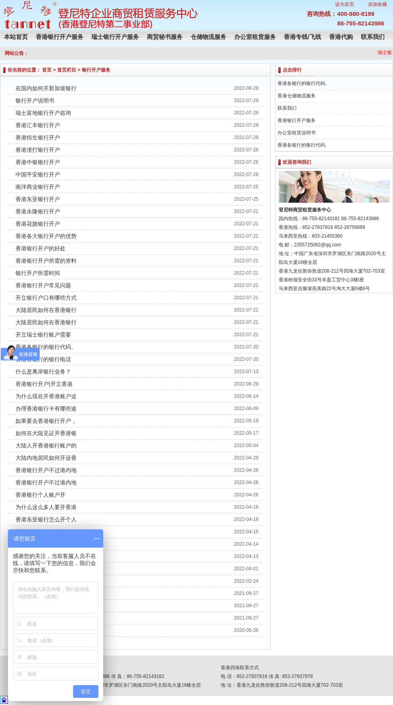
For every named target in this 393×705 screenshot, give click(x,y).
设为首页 (344, 4)
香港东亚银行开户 (37, 199)
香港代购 (341, 36)
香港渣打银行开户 (37, 150)
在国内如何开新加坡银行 (46, 88)
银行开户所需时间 (37, 273)
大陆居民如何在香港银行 (46, 310)
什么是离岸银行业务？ (43, 371)
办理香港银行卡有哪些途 (46, 408)
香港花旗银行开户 (37, 224)
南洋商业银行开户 (37, 187)
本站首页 (16, 36)
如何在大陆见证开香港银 (46, 433)
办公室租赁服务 (255, 36)
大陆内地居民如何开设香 (46, 458)
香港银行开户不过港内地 (46, 470)
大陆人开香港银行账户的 (46, 445)
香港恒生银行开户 (37, 137)
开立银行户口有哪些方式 (46, 297)
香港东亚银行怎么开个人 (46, 519)
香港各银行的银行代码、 (46, 347)
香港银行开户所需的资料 (46, 261)
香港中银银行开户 (37, 162)
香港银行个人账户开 (40, 495)
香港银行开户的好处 (40, 248)
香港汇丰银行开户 (37, 125)
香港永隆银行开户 (37, 211)
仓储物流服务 (208, 36)
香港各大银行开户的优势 (46, 236)
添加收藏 (377, 4)
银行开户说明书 (34, 100)
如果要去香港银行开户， (46, 421)
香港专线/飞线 (302, 36)
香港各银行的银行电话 (43, 359)
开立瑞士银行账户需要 (43, 334)
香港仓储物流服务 (296, 96)
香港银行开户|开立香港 (44, 384)
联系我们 (373, 36)
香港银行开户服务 (59, 36)
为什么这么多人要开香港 (46, 507)
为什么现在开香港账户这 (46, 396)
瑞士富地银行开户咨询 (43, 113)
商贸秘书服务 (165, 36)
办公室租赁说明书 (296, 133)
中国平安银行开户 (37, 174)
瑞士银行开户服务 (115, 36)
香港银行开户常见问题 (43, 285)
